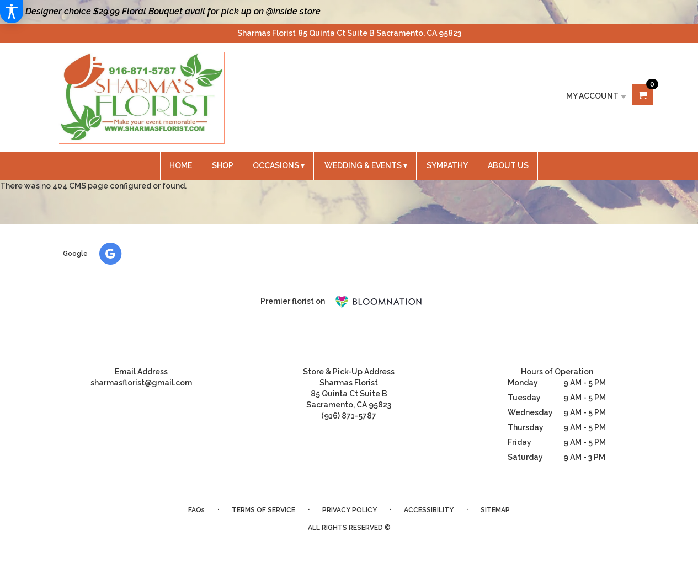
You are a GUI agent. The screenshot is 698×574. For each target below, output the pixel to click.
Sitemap (495, 510)
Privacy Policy (349, 510)
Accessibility (429, 510)
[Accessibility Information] (11, 11)
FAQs (196, 510)
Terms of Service (263, 510)
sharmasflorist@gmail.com (141, 382)
